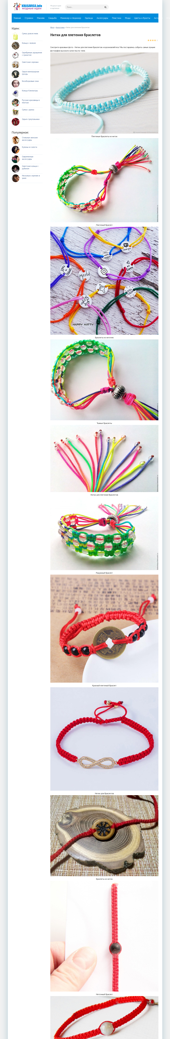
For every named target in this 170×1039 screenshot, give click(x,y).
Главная (17, 18)
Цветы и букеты (142, 18)
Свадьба (52, 18)
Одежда (89, 18)
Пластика (116, 18)
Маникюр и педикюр (70, 18)
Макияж (41, 18)
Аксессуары (102, 18)
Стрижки (29, 18)
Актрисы (158, 18)
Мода (127, 18)
